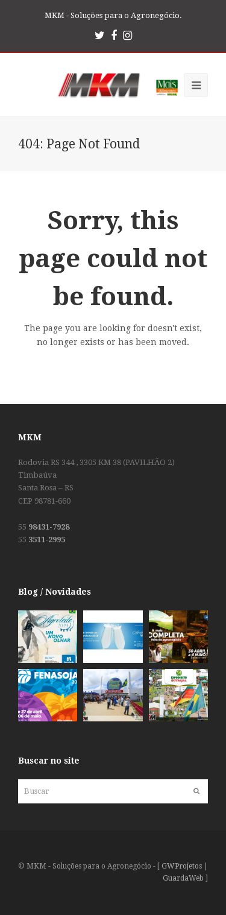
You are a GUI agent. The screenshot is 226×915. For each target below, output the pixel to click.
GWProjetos (182, 866)
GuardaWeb (183, 878)
